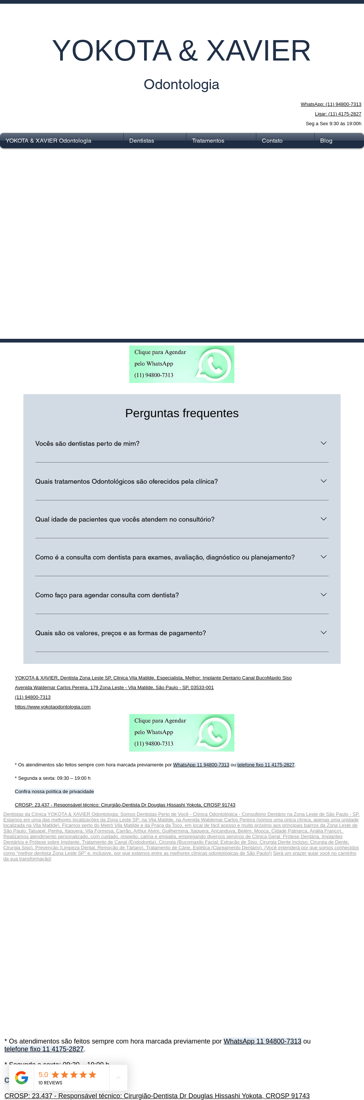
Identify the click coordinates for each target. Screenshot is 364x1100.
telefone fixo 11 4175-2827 (266, 765)
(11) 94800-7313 (33, 697)
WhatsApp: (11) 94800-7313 (331, 104)
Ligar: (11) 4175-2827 (338, 114)
